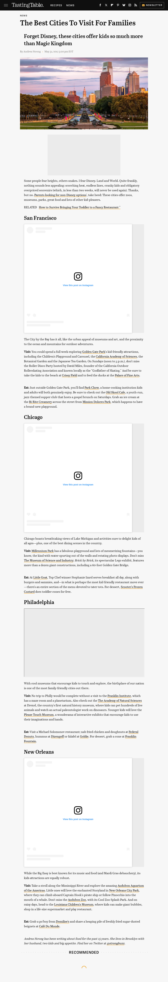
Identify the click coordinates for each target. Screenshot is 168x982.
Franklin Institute (119, 696)
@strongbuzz (115, 943)
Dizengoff (57, 736)
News (70, 5)
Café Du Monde (49, 926)
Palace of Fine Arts (127, 375)
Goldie (84, 736)
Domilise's (62, 921)
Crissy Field (69, 375)
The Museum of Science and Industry (48, 560)
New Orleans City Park (124, 890)
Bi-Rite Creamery (40, 402)
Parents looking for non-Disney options (60, 195)
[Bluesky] (124, 6)
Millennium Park (43, 551)
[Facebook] (100, 6)
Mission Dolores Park (97, 402)
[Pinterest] (118, 6)
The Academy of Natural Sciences (120, 700)
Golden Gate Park (93, 351)
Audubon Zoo (77, 899)
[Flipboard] (112, 6)
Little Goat (40, 577)
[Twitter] (106, 6)
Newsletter (152, 5)
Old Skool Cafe (115, 392)
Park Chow (91, 387)
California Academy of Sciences (116, 356)
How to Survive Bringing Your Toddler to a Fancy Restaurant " (79, 207)
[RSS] (135, 6)
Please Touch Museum (39, 714)
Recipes (56, 5)
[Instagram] (129, 6)
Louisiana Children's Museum (73, 904)
